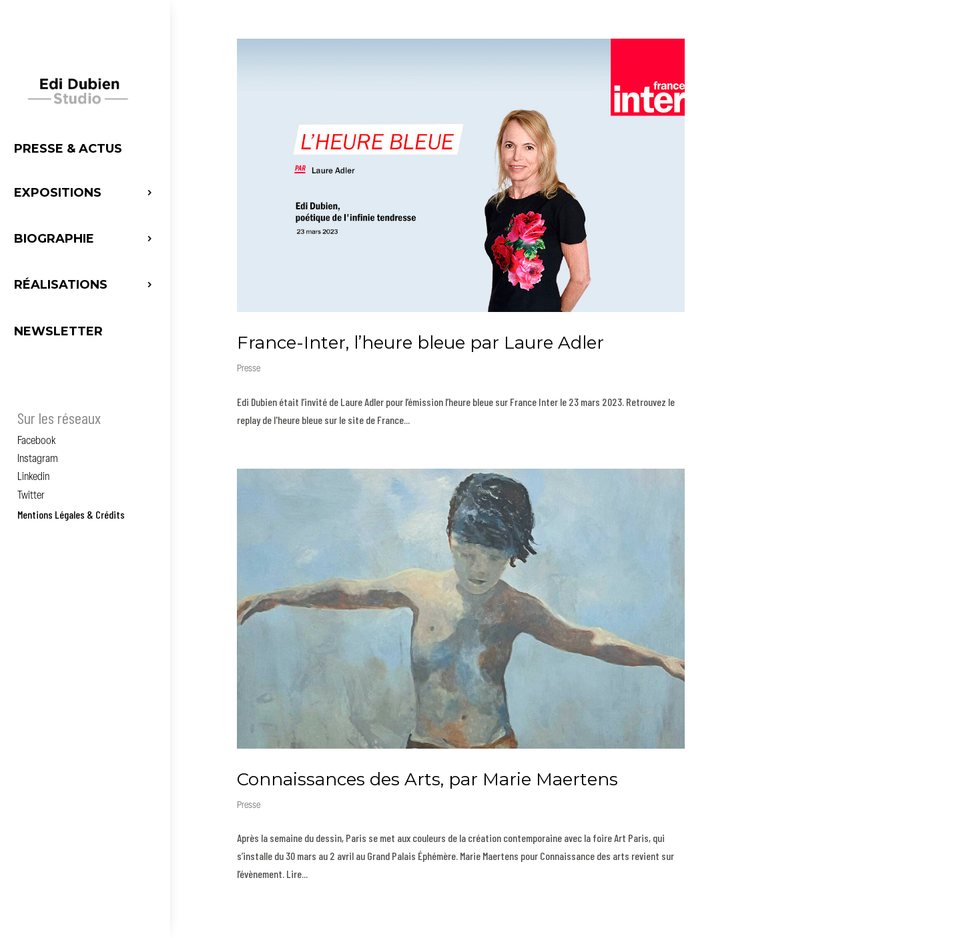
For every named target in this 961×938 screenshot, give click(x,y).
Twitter (31, 496)
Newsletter (58, 331)
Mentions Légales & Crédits (71, 514)
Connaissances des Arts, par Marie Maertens (427, 779)
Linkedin (33, 477)
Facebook (36, 441)
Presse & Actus (68, 148)
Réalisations (60, 284)
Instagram (37, 459)
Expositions (57, 192)
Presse (248, 369)
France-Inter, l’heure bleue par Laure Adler (420, 342)
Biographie (54, 238)
